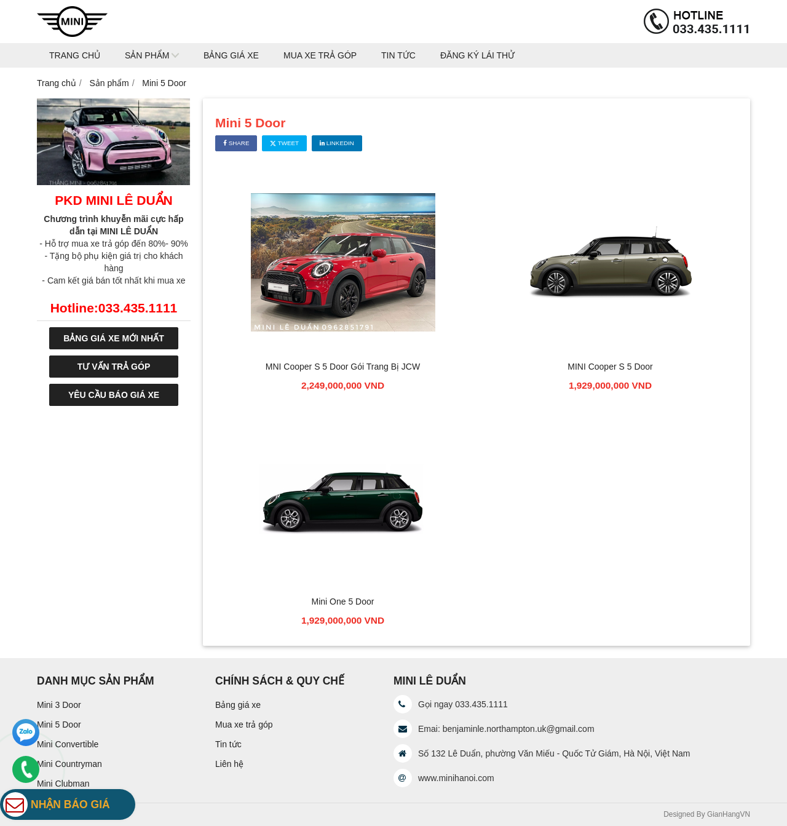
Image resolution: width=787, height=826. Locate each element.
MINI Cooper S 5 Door (610, 366)
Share (236, 143)
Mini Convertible (67, 744)
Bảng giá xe (231, 55)
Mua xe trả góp (320, 55)
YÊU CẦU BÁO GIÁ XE (113, 395)
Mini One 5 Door (343, 601)
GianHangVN (728, 814)
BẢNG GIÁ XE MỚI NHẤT (113, 338)
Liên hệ (229, 764)
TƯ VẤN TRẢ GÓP (113, 366)
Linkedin (337, 143)
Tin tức (398, 55)
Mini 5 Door (59, 724)
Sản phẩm (147, 55)
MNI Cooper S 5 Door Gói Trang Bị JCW (343, 366)
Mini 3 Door (59, 705)
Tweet (284, 143)
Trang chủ (74, 55)
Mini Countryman (69, 764)
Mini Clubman (63, 783)
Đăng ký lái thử (477, 55)
